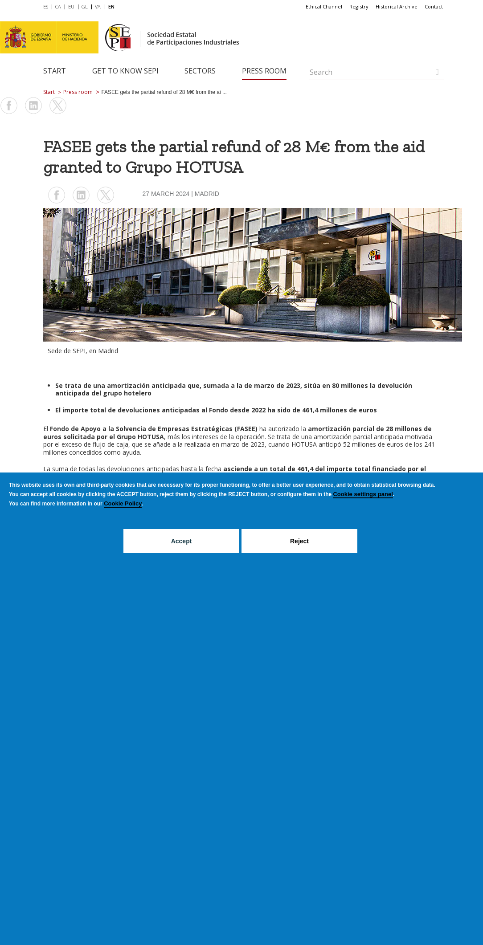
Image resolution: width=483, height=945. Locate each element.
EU (71, 6)
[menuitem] (47, 7)
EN (111, 6)
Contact (434, 6)
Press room (264, 71)
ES (45, 6)
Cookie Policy (123, 503)
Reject (299, 541)
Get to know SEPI (125, 71)
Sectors (200, 71)
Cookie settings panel (363, 494)
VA (98, 6)
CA (58, 6)
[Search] (437, 72)
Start (54, 71)
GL (85, 6)
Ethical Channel (324, 6)
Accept (181, 541)
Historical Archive (397, 6)
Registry (358, 6)
